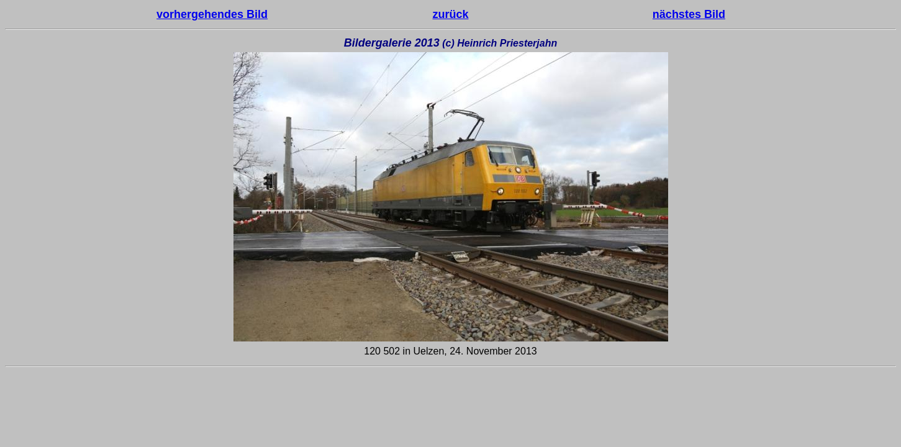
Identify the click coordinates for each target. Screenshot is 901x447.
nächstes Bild (689, 14)
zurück (450, 14)
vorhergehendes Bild (212, 14)
